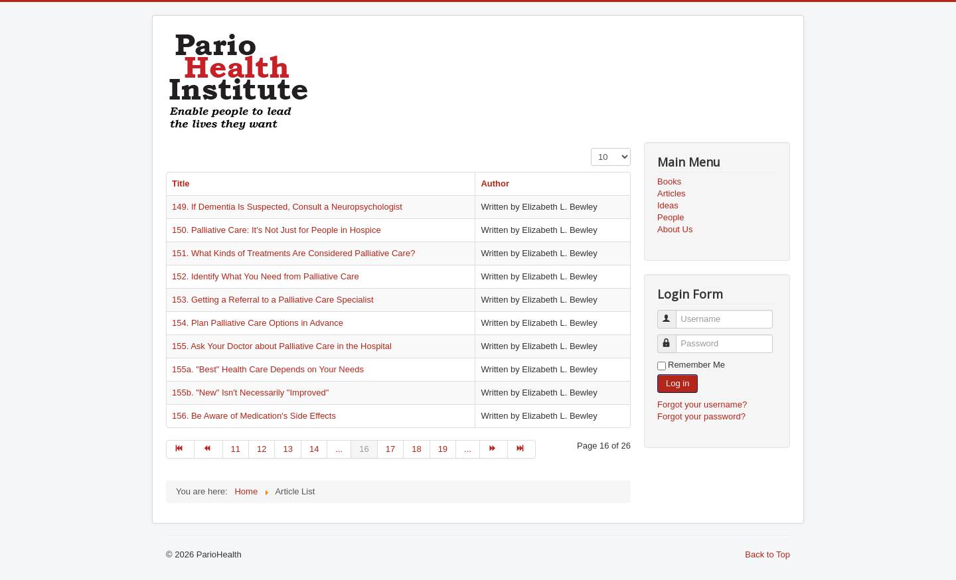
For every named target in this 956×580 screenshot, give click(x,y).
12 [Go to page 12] (261, 449)
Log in (677, 383)
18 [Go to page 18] (416, 449)
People (670, 217)
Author (495, 183)
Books (669, 181)
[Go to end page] (522, 449)
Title (181, 183)
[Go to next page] (494, 449)
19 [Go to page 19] (442, 449)
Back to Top (767, 554)
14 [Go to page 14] (314, 449)
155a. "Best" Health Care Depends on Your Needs (268, 369)
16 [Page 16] (363, 449)
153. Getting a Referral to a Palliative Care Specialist (273, 300)
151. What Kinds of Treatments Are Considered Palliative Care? (293, 253)
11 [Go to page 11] (235, 449)
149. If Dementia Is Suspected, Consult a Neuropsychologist (287, 207)
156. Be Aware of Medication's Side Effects (254, 416)
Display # (591, 148)
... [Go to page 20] (467, 449)
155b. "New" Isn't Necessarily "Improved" (250, 393)
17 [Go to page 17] (390, 449)
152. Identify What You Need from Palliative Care (265, 276)
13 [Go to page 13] (287, 449)
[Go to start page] (180, 449)
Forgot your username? (702, 404)
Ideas (667, 205)
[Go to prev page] (208, 449)
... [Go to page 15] (339, 449)
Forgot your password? (701, 416)
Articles (671, 193)
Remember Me (696, 365)
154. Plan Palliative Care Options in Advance (257, 323)
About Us (674, 229)
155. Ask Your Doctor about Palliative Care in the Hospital (282, 346)
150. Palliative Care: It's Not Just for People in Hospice (276, 230)
